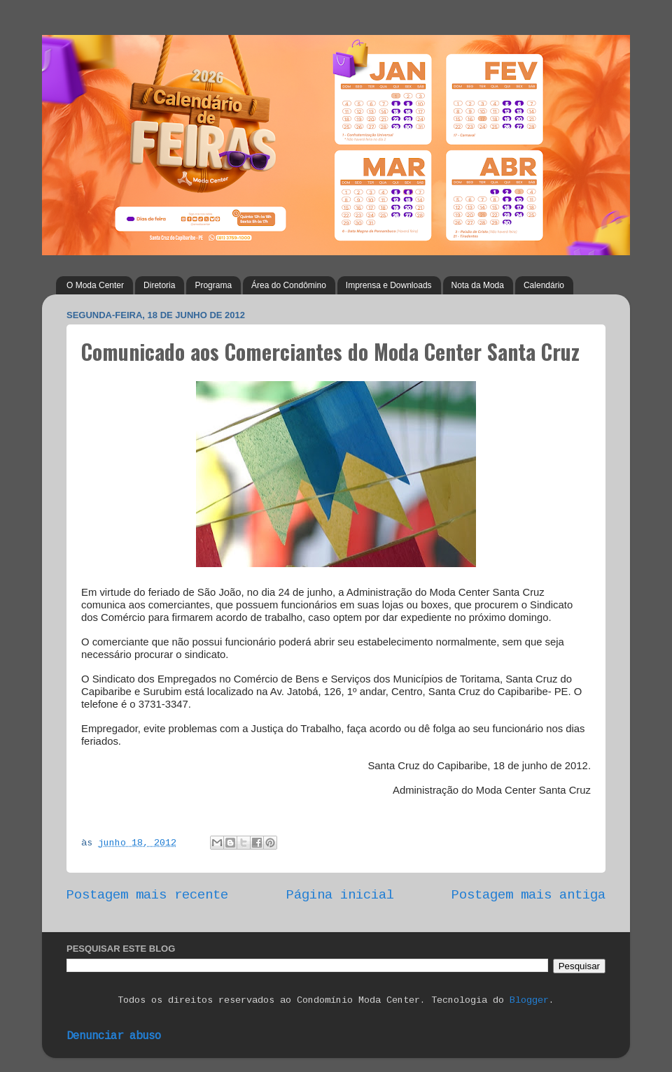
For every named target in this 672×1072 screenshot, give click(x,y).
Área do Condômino (288, 285)
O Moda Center (95, 285)
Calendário (544, 285)
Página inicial (340, 895)
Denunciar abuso (113, 1036)
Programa (213, 285)
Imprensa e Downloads (389, 285)
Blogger (529, 1000)
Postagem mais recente (147, 895)
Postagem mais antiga (528, 895)
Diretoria (159, 285)
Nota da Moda (477, 285)
